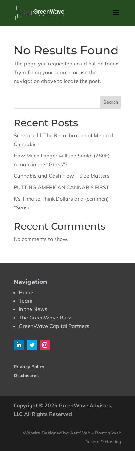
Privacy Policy (29, 367)
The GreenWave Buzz (45, 317)
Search (111, 102)
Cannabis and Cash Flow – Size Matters (62, 175)
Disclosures (26, 375)
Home (26, 292)
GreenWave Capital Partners (54, 326)
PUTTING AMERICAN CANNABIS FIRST (61, 187)
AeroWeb (80, 433)
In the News (33, 309)
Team (25, 300)
